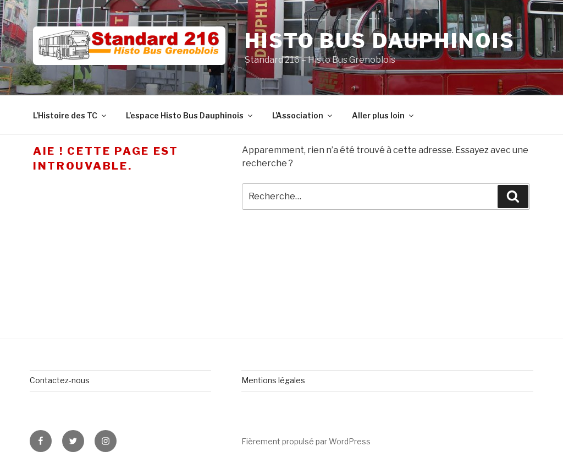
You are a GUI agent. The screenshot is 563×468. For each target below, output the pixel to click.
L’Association (303, 115)
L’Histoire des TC (70, 115)
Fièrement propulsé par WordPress (306, 441)
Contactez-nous (60, 380)
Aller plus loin (383, 115)
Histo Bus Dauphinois (380, 41)
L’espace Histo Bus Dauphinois (190, 115)
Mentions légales (273, 380)
